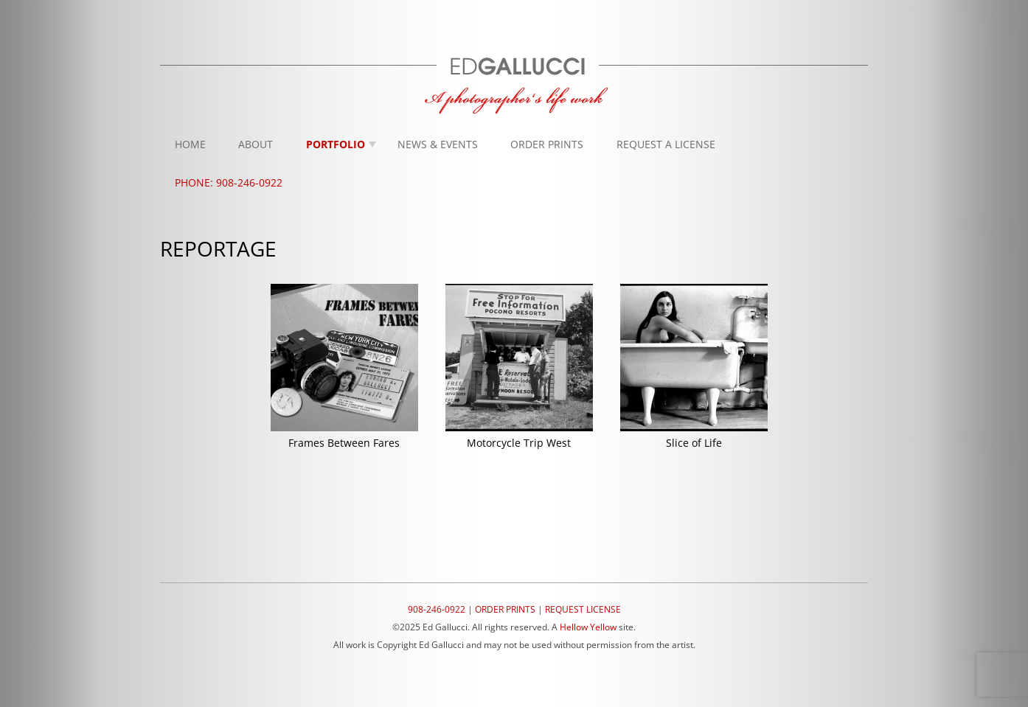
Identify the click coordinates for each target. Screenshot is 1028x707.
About (255, 144)
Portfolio (335, 144)
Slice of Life (694, 443)
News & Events (437, 144)
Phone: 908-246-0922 (228, 182)
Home (190, 144)
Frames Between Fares (344, 443)
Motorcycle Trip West (519, 443)
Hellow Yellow (588, 627)
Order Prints (546, 144)
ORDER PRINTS (505, 609)
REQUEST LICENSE (583, 609)
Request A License (666, 144)
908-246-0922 (436, 609)
